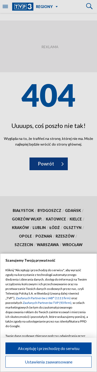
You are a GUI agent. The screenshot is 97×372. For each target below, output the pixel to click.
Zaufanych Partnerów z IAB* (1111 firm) (43, 298)
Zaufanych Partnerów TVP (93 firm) (47, 303)
